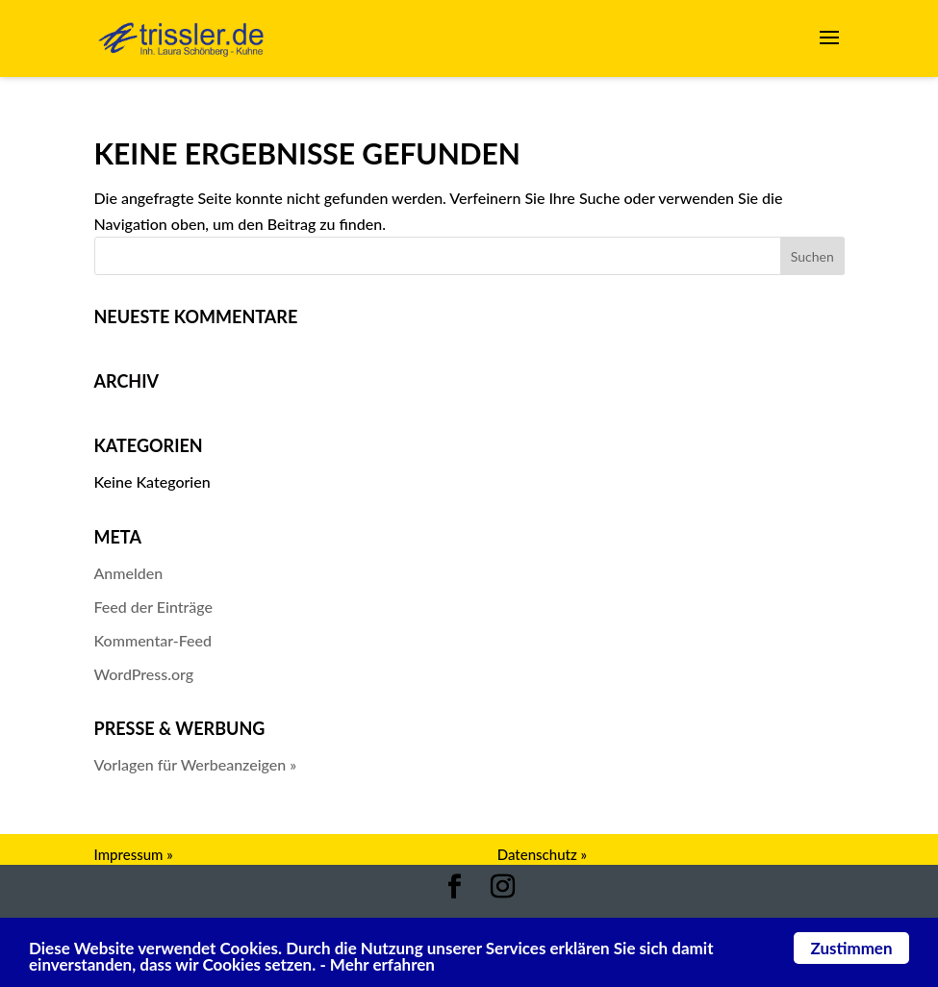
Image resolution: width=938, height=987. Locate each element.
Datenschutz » (542, 854)
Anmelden (129, 573)
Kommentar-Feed (153, 640)
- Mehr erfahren (377, 964)
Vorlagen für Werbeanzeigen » (195, 764)
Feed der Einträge (154, 606)
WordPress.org (144, 674)
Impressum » (133, 854)
